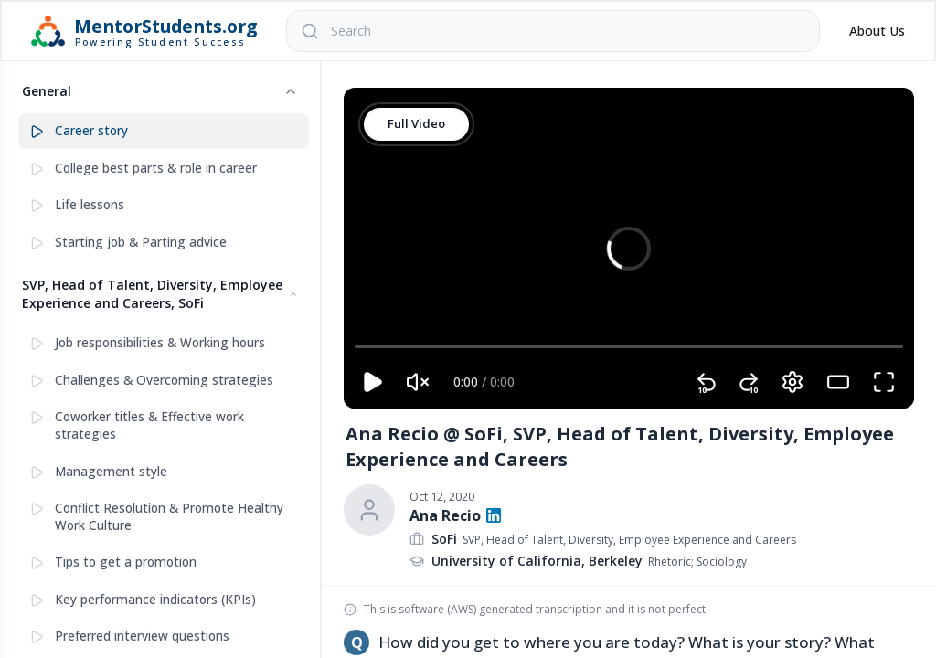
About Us (877, 30)
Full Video (416, 123)
